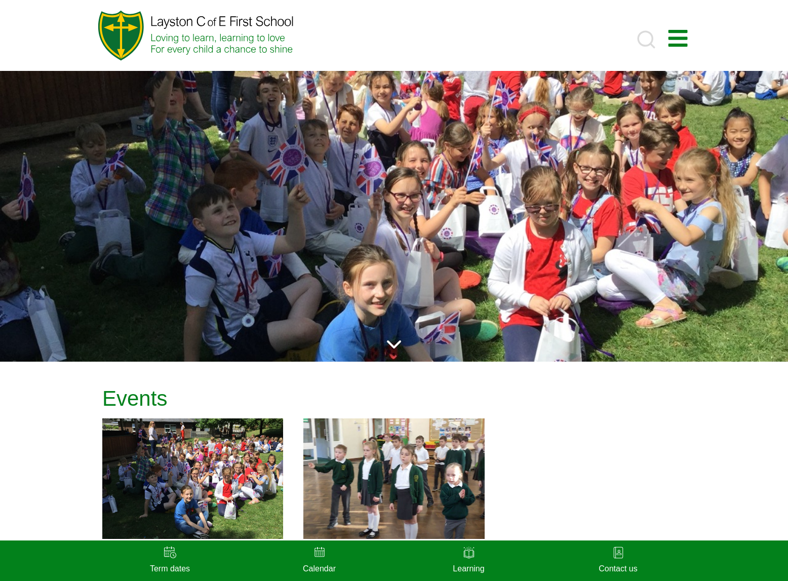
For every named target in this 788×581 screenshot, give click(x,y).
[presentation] (192, 478)
